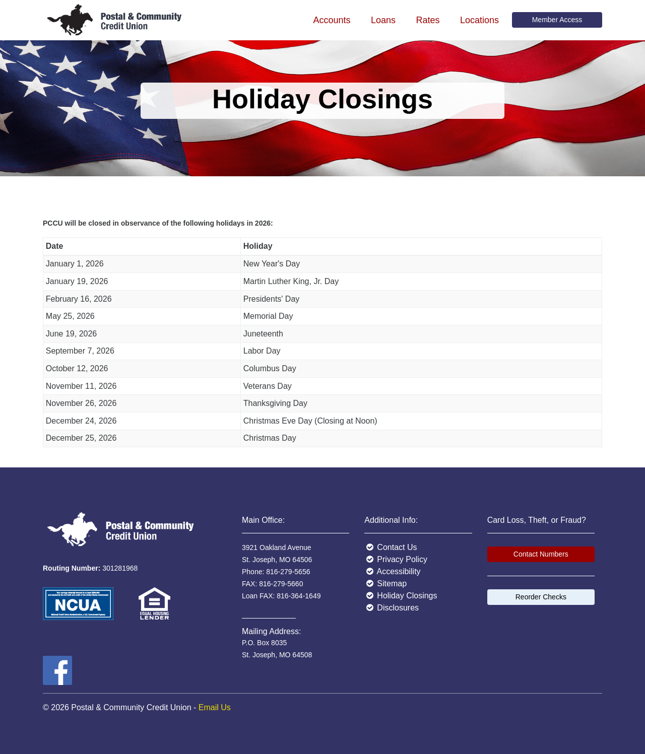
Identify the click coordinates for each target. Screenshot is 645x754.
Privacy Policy (395, 559)
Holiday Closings (400, 595)
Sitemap (385, 583)
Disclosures (391, 607)
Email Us (215, 707)
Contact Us (390, 547)
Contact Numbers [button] (540, 554)
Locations (479, 20)
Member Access (557, 20)
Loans (383, 20)
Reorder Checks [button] (540, 597)
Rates (427, 20)
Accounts (331, 20)
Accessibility (392, 571)
